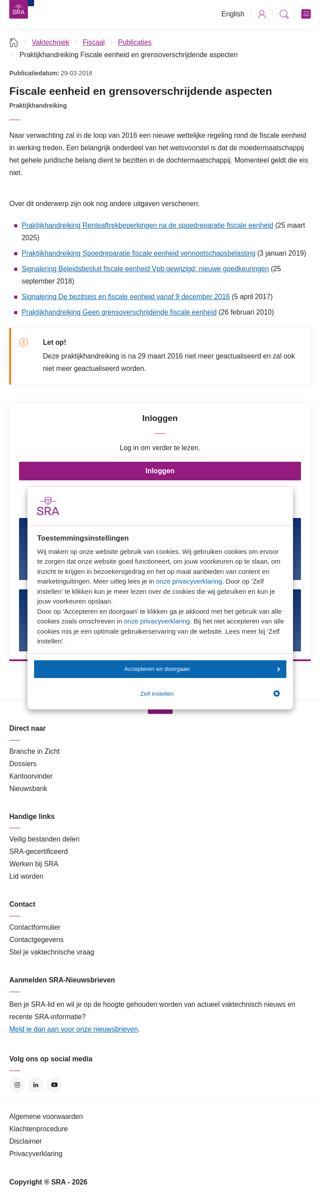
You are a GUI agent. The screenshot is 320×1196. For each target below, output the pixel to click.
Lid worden (26, 876)
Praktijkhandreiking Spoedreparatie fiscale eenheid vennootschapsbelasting (138, 253)
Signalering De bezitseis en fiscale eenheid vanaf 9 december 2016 (126, 296)
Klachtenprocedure (38, 1129)
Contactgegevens (36, 939)
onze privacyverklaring (189, 581)
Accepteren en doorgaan (202, 669)
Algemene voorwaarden (46, 1116)
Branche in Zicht (34, 751)
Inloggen (160, 471)
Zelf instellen (210, 693)
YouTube (54, 1085)
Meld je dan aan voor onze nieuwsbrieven (73, 1029)
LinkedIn (35, 1085)
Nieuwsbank (28, 788)
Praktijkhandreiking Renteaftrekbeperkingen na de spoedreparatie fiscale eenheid (147, 225)
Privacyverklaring (35, 1153)
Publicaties (135, 42)
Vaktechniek (50, 42)
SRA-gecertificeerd (38, 851)
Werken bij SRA (33, 864)
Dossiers (22, 763)
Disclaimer (25, 1141)
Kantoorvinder (31, 776)
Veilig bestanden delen (44, 839)
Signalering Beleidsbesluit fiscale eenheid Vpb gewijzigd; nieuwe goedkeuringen (145, 269)
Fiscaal (94, 42)
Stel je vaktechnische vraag (51, 952)
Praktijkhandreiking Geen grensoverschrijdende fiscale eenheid (119, 312)
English (232, 14)
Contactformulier (35, 927)
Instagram (17, 1085)
